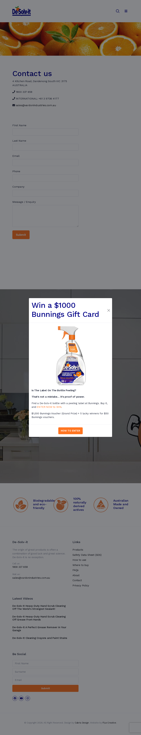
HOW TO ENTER (70, 430)
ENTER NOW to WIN (49, 406)
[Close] (108, 310)
